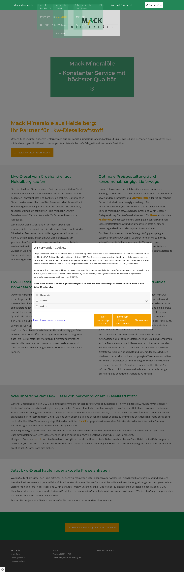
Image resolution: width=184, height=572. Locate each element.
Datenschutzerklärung (43, 320)
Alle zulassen (137, 320)
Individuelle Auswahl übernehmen (111, 320)
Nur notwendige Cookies (83, 320)
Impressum (60, 320)
